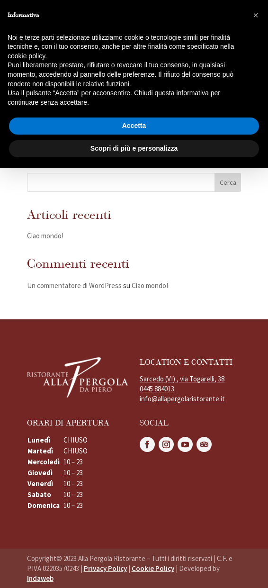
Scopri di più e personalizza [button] (134, 148)
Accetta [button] (134, 125)
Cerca (228, 182)
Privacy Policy (105, 568)
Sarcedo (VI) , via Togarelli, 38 (182, 378)
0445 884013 (157, 388)
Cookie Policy (153, 568)
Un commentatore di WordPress (74, 285)
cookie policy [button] (26, 56)
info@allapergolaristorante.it (182, 398)
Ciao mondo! (45, 235)
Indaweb (40, 578)
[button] (255, 15)
